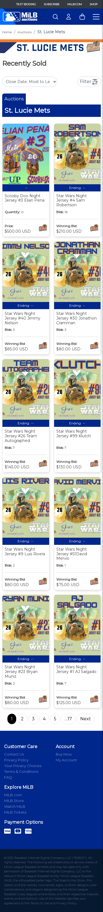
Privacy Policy (16, 760)
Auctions (25, 32)
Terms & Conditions (21, 771)
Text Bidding (26, 4)
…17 (68, 718)
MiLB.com (74, 4)
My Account (66, 760)
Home (7, 32)
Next (85, 718)
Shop (94, 4)
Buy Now (64, 754)
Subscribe (52, 4)
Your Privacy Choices (22, 765)
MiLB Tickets (15, 812)
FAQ (8, 777)
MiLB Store (14, 800)
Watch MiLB (14, 806)
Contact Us (14, 754)
